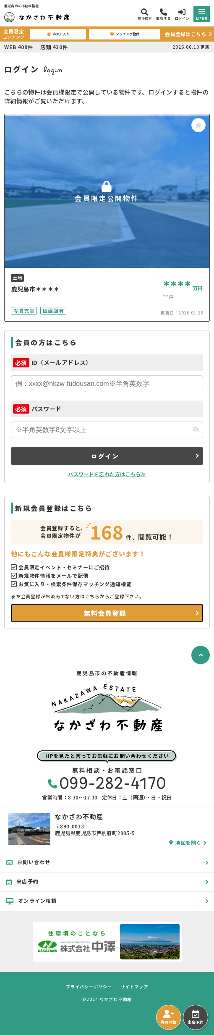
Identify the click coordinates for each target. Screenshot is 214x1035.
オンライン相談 (31, 900)
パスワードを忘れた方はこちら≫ (107, 473)
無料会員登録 (105, 613)
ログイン (105, 456)
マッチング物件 (124, 34)
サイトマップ (134, 987)
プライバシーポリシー (89, 987)
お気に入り (58, 34)
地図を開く (185, 842)
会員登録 (168, 1017)
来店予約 (195, 1017)
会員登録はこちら (185, 33)
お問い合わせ (28, 862)
